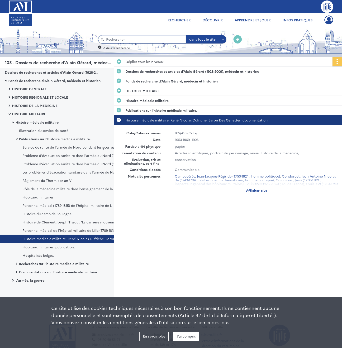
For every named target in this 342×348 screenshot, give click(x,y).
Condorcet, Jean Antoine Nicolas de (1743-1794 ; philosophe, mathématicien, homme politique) (255, 178)
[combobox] (206, 39)
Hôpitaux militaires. (38, 197)
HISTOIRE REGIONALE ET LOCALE (40, 97)
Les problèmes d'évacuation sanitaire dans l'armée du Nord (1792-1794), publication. (70, 172)
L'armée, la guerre (29, 280)
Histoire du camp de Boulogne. (47, 213)
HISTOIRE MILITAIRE (29, 113)
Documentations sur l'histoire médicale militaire (58, 272)
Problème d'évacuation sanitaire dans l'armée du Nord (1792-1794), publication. (70, 155)
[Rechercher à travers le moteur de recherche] (144, 39)
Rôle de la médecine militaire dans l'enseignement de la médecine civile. (70, 188)
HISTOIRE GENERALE (29, 89)
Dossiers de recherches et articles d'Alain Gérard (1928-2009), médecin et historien (52, 72)
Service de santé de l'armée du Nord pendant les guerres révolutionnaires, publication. (70, 147)
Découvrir (213, 20)
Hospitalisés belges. (38, 255)
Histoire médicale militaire (37, 122)
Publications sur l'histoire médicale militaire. (55, 138)
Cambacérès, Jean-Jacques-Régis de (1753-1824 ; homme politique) (227, 176)
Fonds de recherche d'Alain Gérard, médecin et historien (54, 80)
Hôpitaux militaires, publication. (49, 247)
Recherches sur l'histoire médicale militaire (54, 263)
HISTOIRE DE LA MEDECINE (34, 105)
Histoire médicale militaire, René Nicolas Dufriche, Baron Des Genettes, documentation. (70, 238)
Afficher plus (256, 190)
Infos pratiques (298, 20)
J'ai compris (186, 336)
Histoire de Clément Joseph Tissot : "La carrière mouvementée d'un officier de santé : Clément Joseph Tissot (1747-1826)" (70, 222)
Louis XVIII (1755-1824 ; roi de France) (275, 183)
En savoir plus (154, 336)
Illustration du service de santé (43, 130)
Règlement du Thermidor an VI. (48, 180)
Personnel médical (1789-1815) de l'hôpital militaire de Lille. (70, 205)
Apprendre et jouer (253, 20)
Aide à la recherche (116, 48)
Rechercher (179, 20)
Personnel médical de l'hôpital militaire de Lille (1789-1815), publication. (70, 230)
